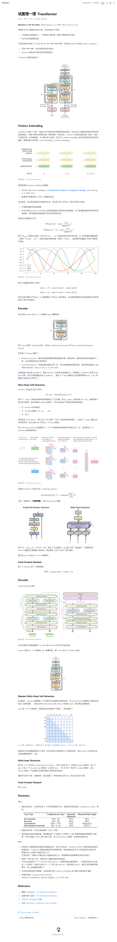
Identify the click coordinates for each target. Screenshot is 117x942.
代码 (31, 375)
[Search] (107, 3)
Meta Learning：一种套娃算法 (85, 918)
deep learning (42, 19)
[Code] (75, 25)
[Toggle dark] (111, 3)
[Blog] (102, 3)
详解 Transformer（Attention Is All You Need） (40, 903)
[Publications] (87, 3)
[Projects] (96, 3)
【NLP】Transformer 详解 (32, 899)
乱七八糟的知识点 (27, 918)
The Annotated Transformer (33, 277)
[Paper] (69, 25)
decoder (37, 555)
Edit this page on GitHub (28, 912)
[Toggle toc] (114, 3)
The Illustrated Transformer (33, 179)
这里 (20, 645)
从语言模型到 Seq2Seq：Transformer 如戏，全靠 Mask (68, 745)
